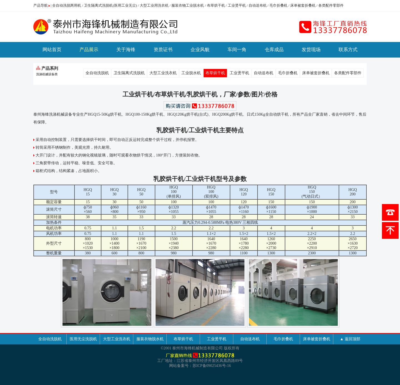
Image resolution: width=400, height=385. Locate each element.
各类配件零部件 (331, 5)
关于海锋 (125, 49)
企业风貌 (200, 49)
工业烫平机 (237, 5)
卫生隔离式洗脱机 (129, 73)
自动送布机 (258, 5)
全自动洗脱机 (97, 73)
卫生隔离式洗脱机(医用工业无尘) (110, 5)
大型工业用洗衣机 (154, 5)
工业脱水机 (191, 73)
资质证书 (163, 49)
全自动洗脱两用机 (66, 5)
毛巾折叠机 (278, 5)
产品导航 (40, 5)
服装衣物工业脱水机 (187, 5)
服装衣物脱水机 (150, 339)
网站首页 (51, 49)
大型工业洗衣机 (163, 73)
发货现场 (311, 49)
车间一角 (237, 49)
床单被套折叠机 (303, 5)
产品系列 (47, 68)
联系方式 (348, 49)
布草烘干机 (216, 5)
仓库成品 (274, 49)
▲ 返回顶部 (350, 339)
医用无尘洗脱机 (83, 339)
